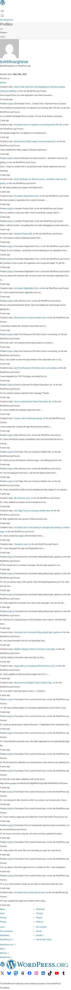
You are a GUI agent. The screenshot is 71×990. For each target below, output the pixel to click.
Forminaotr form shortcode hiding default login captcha (37, 632)
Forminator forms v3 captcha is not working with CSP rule (38, 125)
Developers (5, 935)
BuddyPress (6, 957)
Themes (39, 913)
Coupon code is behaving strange (28, 418)
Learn (2, 927)
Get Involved (41, 927)
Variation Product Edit (23, 234)
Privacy (3, 922)
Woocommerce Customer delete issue (30, 318)
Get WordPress (6, 20)
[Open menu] (2, 11)
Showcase (40, 909)
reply (10, 104)
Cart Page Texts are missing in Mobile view (32, 511)
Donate (40, 935)
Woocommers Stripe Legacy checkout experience (34, 141)
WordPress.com (8, 945)
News (2, 913)
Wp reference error (22, 498)
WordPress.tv (6, 940)
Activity (3, 83)
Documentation (6, 931)
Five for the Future (43, 940)
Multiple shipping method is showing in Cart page (34, 649)
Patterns (39, 922)
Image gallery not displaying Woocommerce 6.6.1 (34, 666)
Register (3, 32)
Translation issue (21, 544)
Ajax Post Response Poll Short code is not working (35, 368)
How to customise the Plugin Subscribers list (32, 402)
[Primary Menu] (1, 29)
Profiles (6, 24)
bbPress (4, 953)
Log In (2, 37)
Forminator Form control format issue (29, 892)
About (2, 909)
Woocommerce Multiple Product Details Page (33, 683)
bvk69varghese (14, 61)
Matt (3, 949)
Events (39, 931)
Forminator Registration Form (26, 196)
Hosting (3, 918)
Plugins (39, 918)
